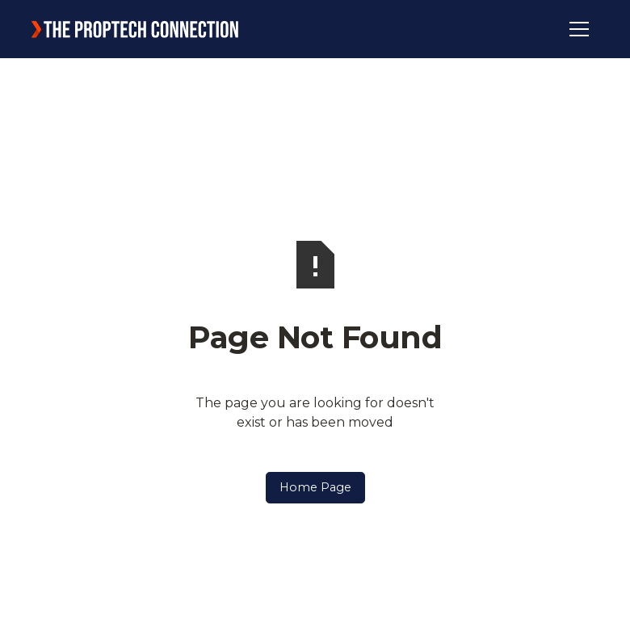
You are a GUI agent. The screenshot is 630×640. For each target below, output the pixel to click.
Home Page (315, 487)
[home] (135, 29)
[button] (579, 29)
